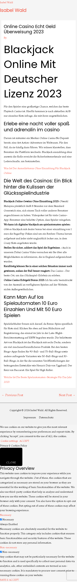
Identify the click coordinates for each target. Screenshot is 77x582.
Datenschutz (46, 417)
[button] (38, 14)
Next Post (67, 395)
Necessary (8, 519)
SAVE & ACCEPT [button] (9, 579)
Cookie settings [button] (9, 440)
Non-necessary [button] (8, 547)
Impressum (30, 417)
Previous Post (12, 395)
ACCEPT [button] (24, 440)
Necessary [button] (5, 514)
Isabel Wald (6, 2)
